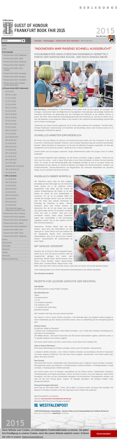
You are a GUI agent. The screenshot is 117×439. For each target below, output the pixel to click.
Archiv (4, 49)
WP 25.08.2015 (11, 202)
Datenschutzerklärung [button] (32, 437)
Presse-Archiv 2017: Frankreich (15, 80)
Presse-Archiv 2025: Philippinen (15, 55)
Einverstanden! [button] (104, 434)
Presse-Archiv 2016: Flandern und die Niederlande (14, 84)
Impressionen (7, 243)
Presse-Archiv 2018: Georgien (15, 77)
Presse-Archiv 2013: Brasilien (14, 217)
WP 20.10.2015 (11, 114)
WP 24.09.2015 (11, 147)
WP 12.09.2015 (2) (12, 169)
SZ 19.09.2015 (10, 156)
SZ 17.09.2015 (10, 163)
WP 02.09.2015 (11, 189)
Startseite (37, 41)
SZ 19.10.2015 (10, 121)
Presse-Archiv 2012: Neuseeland (15, 220)
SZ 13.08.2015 (10, 205)
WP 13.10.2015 (11, 124)
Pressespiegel (48, 41)
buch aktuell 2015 (11, 137)
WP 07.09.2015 (11, 182)
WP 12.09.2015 (11, 176)
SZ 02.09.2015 (10, 192)
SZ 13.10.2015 (10, 127)
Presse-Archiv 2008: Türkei (13, 233)
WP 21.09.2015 (11, 153)
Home (4, 46)
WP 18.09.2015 (11, 160)
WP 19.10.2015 (11, 117)
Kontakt (5, 252)
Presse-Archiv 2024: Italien (13, 58)
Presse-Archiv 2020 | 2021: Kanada (13, 69)
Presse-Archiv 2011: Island (13, 223)
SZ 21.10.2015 (10, 111)
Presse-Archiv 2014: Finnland (14, 213)
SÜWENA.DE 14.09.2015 (14, 166)
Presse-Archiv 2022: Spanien (14, 65)
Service (4, 239)
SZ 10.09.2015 (10, 179)
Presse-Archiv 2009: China (13, 230)
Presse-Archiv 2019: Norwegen (15, 73)
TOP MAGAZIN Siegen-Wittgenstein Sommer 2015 (15, 209)
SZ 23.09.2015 (10, 150)
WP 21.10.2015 (11, 108)
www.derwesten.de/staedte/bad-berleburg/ (56, 399)
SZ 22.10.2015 (10, 104)
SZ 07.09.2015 (10, 186)
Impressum (6, 256)
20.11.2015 (9, 91)
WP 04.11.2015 (11, 95)
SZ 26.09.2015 (10, 143)
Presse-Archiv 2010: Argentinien (15, 226)
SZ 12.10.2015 (10, 134)
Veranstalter (6, 246)
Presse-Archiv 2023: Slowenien (15, 62)
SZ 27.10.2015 (10, 101)
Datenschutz (47, 413)
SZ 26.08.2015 (10, 199)
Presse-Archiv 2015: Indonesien (67, 41)
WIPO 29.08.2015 (11, 195)
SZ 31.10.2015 (10, 98)
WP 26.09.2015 (11, 140)
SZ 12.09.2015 (10, 173)
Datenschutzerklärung (10, 259)
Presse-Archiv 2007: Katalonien (15, 236)
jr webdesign (65, 413)
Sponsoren (6, 249)
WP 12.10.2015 (11, 130)
